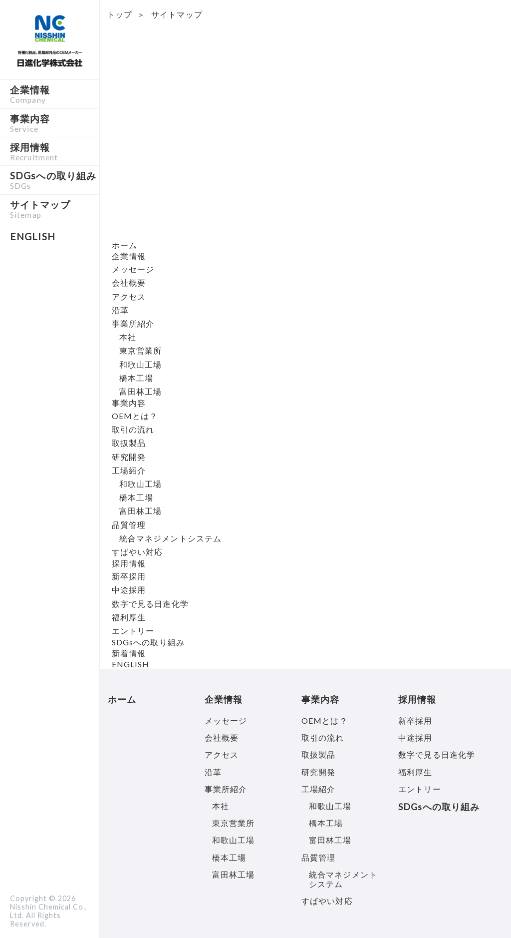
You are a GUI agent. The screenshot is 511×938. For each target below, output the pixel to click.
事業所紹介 (133, 323)
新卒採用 (129, 576)
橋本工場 (136, 378)
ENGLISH (131, 664)
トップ (119, 14)
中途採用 (129, 589)
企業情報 (54, 94)
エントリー (133, 630)
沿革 (120, 310)
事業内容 (54, 123)
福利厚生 (129, 617)
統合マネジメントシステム (170, 538)
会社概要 (129, 282)
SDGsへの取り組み (54, 180)
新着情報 (129, 653)
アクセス (129, 296)
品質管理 (129, 524)
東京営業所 (140, 350)
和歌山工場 (140, 364)
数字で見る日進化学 (150, 603)
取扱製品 (129, 443)
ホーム (124, 245)
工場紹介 (129, 470)
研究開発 (129, 457)
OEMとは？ (135, 416)
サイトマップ (54, 209)
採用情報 (54, 151)
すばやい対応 (137, 551)
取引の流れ (133, 429)
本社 (127, 337)
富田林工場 (140, 391)
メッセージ (133, 269)
